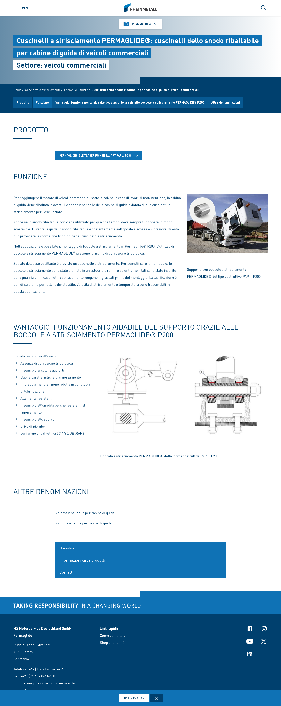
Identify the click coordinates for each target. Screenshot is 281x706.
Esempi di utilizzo (76, 90)
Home (17, 90)
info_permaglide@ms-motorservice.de (44, 683)
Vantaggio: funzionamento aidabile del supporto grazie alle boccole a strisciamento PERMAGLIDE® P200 (130, 102)
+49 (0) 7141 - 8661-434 (46, 669)
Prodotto (23, 102)
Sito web (20, 690)
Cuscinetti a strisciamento (42, 90)
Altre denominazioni (225, 102)
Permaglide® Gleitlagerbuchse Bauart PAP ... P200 (98, 157)
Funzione (42, 102)
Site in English (133, 698)
